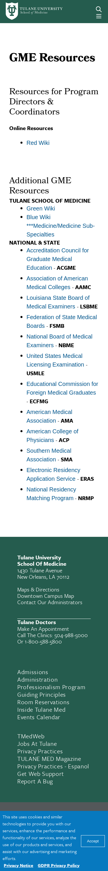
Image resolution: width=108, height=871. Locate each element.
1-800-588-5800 (43, 641)
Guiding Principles (41, 694)
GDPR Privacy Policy (58, 865)
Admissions (32, 671)
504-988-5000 (71, 635)
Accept (93, 841)
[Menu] (98, 16)
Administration (37, 679)
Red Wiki (38, 143)
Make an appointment (43, 629)
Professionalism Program (51, 687)
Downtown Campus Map (45, 596)
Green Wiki (40, 208)
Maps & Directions (38, 589)
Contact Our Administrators (49, 602)
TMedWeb (31, 736)
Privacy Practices (40, 751)
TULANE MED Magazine (49, 758)
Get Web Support (40, 773)
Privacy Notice (18, 865)
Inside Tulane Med (41, 709)
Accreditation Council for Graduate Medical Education (57, 259)
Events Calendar (38, 717)
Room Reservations (43, 702)
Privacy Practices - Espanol (53, 766)
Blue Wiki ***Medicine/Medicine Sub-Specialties (60, 226)
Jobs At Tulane (37, 743)
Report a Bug (35, 781)
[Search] (98, 9)
